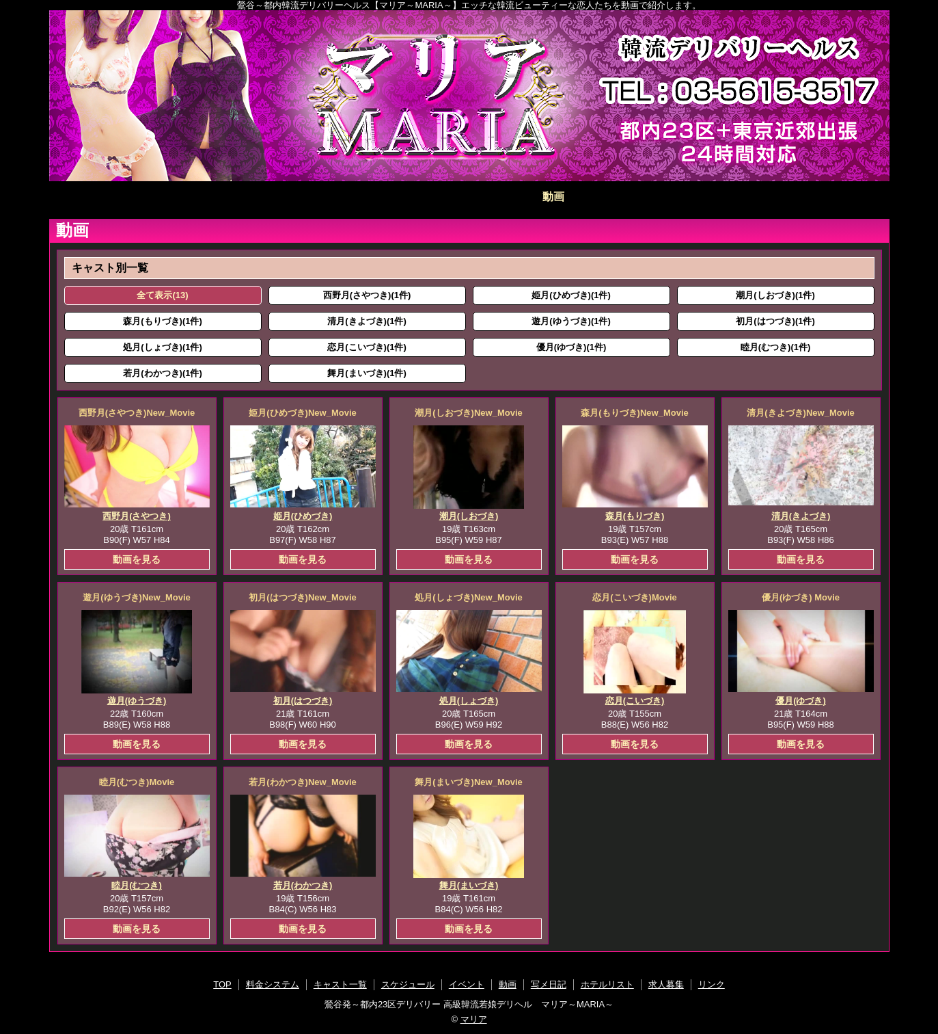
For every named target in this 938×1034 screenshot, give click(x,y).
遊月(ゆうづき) (137, 700)
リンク (711, 984)
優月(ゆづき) (800, 700)
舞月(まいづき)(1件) (366, 373)
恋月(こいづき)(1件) (366, 347)
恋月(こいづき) (635, 700)
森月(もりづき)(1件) (162, 321)
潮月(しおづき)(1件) (775, 295)
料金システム (217, 196)
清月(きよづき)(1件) (366, 321)
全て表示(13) (162, 295)
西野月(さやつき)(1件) (367, 295)
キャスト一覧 (301, 196)
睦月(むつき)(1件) (776, 347)
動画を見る (137, 559)
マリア (473, 1019)
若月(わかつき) (303, 885)
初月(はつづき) (303, 700)
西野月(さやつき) (136, 516)
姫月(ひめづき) (303, 516)
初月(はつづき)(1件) (775, 321)
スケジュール (385, 196)
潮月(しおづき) (469, 516)
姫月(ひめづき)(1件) (571, 295)
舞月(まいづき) (469, 885)
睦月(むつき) (136, 885)
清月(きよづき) (801, 516)
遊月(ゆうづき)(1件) (571, 321)
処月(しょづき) (469, 700)
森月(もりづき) (635, 516)
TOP (133, 196)
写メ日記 (637, 196)
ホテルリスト (721, 196)
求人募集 (805, 196)
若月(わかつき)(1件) (162, 373)
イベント (469, 196)
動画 (553, 196)
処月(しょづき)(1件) (162, 347)
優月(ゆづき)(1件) (571, 347)
